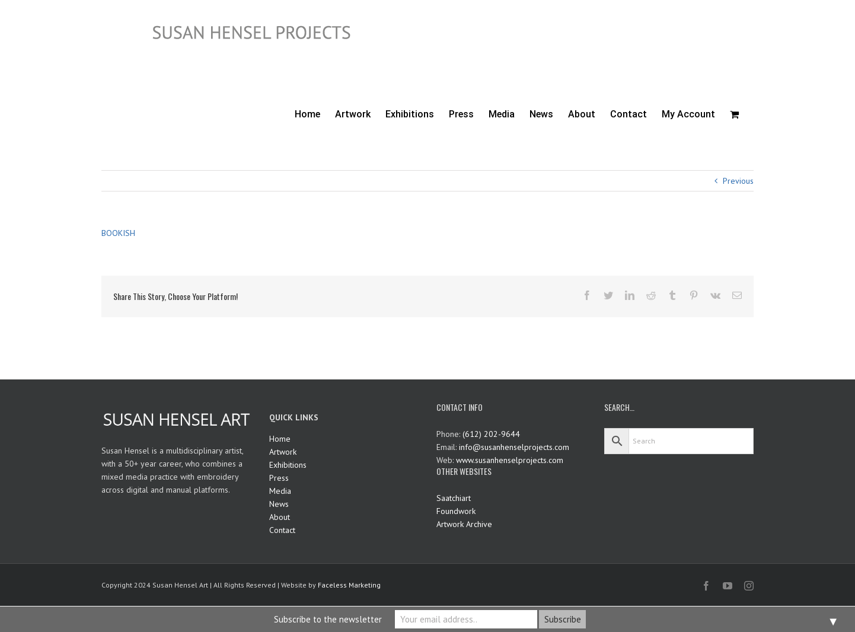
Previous (738, 180)
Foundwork (456, 511)
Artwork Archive (464, 524)
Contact (282, 530)
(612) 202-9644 (491, 434)
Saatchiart (453, 498)
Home (280, 438)
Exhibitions (288, 464)
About (279, 517)
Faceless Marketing (349, 584)
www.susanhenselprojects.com (509, 460)
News (279, 504)
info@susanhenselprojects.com (514, 447)
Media (280, 491)
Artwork (282, 451)
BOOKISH (118, 233)
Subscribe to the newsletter (328, 619)
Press (279, 478)
